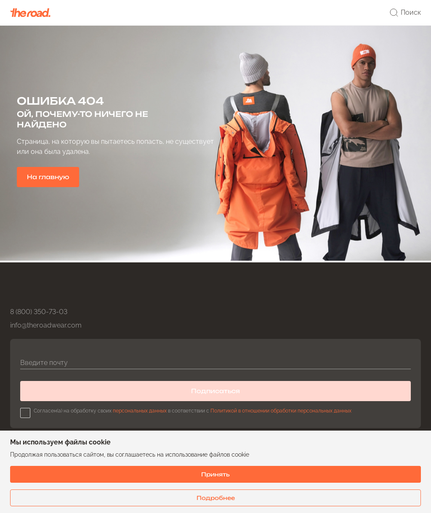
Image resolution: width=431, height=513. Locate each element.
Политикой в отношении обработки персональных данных (280, 411)
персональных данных (140, 411)
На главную (48, 176)
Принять (215, 474)
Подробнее (216, 497)
